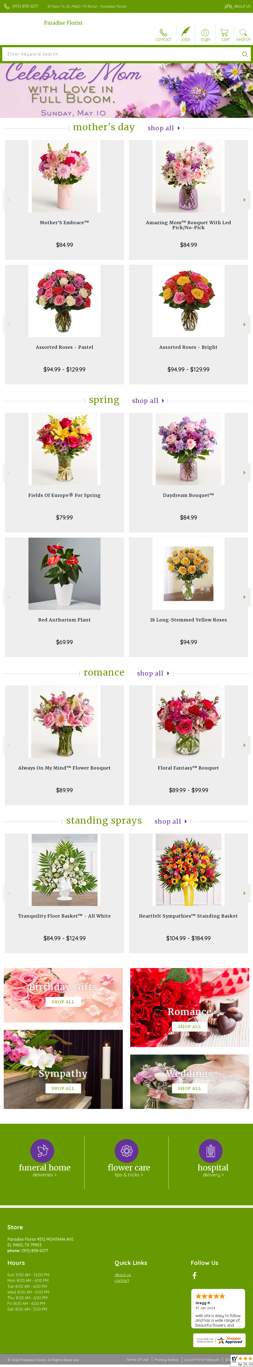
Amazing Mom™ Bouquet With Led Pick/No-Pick (188, 225)
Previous (7, 200)
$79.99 (64, 517)
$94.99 (188, 642)
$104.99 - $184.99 (188, 938)
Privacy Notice (166, 1359)
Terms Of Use (137, 1359)
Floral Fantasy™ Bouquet (188, 768)
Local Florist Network (202, 1359)
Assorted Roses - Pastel (64, 347)
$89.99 (64, 790)
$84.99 (64, 244)
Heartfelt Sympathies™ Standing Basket (188, 916)
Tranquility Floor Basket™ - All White (64, 916)
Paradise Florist (63, 23)
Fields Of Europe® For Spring (64, 495)
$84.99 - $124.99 (64, 938)
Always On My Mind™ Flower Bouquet (64, 768)
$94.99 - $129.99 (64, 369)
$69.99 (64, 642)
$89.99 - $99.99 (188, 790)
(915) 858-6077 (25, 6)
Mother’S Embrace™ (64, 222)
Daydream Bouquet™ (188, 495)
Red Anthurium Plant (64, 620)
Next (245, 200)
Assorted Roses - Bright (188, 347)
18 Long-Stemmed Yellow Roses (188, 620)
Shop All (161, 128)
